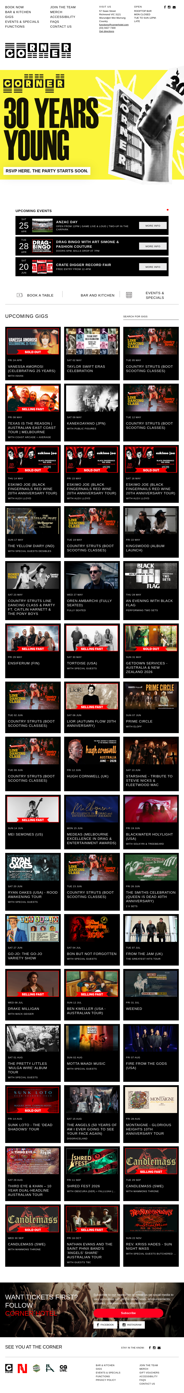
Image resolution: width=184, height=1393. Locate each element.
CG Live (63, 1368)
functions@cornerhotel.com (114, 24)
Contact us (61, 26)
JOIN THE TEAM (63, 7)
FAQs (54, 21)
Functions (15, 26)
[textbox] (151, 316)
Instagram (132, 1325)
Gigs (9, 17)
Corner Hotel (38, 50)
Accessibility (62, 17)
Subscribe (128, 1313)
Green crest (36, 1368)
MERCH (56, 12)
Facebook (105, 1325)
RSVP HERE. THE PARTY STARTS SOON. (47, 171)
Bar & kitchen (18, 12)
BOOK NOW (14, 7)
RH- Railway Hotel (50, 1368)
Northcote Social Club (22, 1368)
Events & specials (22, 21)
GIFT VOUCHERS (149, 1372)
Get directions (106, 31)
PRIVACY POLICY (106, 1380)
